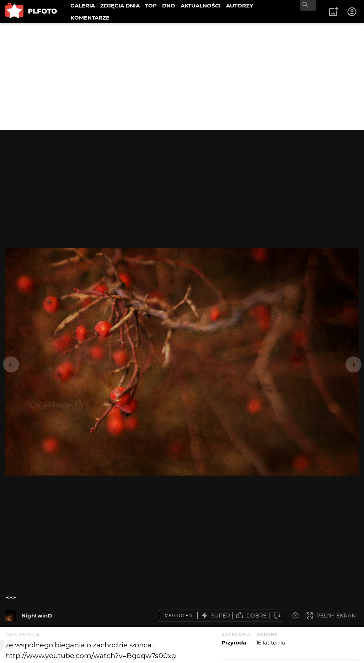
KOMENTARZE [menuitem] (89, 17)
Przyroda (233, 642)
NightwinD (36, 615)
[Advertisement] (182, 76)
